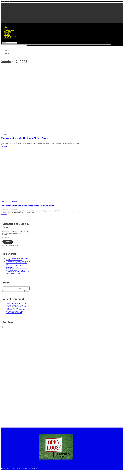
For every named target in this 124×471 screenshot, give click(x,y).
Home (5, 26)
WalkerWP (34, 468)
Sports (6, 33)
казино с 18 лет (10, 303)
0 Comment (14, 209)
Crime (6, 29)
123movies (8, 306)
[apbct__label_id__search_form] (12, 45)
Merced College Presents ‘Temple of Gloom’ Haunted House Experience (18, 272)
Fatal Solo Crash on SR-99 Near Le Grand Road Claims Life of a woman (17, 259)
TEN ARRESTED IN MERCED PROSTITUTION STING (16, 304)
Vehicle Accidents (9, 30)
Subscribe (8, 241)
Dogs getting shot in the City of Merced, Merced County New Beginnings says (16, 269)
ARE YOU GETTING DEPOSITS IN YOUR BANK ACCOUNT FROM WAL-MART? (15, 311)
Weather (7, 35)
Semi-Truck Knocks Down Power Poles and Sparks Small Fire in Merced (17, 266)
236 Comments (15, 142)
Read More (4, 146)
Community (7, 32)
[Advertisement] (16, 378)
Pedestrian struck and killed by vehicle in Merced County (27, 205)
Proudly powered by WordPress (9, 468)
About (6, 27)
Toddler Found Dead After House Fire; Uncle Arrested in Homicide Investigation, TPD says (18, 263)
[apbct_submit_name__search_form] (25, 45)
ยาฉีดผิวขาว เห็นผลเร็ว (12, 309)
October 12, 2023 (8, 142)
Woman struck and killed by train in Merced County (24, 138)
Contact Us (7, 38)
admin (2, 142)
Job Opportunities (10, 36)
